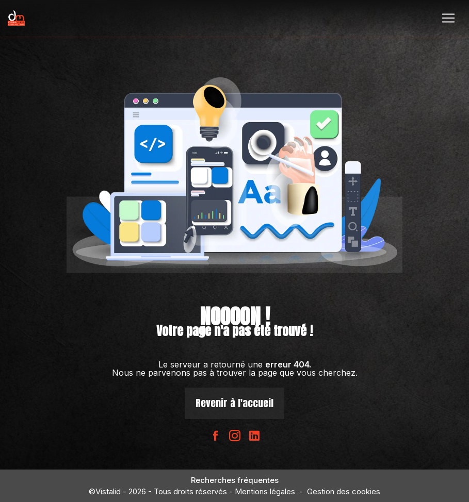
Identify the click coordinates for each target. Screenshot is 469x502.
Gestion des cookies (343, 491)
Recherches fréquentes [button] (235, 480)
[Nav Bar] (448, 18)
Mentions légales (265, 491)
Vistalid (108, 491)
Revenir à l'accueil (234, 402)
